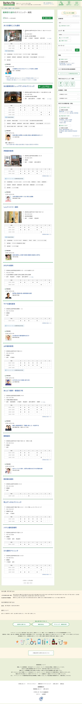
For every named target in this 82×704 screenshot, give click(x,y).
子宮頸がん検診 (62, 122)
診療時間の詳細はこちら (47, 175)
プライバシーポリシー (31, 683)
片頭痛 (60, 132)
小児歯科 (12, 605)
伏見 (21, 597)
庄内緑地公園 (30, 597)
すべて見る (49, 38)
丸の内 (42, 597)
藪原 (30, 595)
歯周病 (66, 131)
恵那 (57, 594)
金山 (19, 594)
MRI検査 (70, 119)
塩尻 (14, 594)
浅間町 (39, 597)
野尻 (78, 594)
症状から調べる (21, 624)
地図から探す (48, 18)
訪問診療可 (69, 64)
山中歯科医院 (8, 346)
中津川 (63, 594)
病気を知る (41, 624)
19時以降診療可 (62, 64)
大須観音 (45, 597)
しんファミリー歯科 (11, 207)
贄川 (39, 595)
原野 (25, 595)
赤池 (16, 597)
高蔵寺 (37, 594)
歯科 (14, 8)
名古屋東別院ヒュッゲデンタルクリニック (19, 86)
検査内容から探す (64, 116)
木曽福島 (22, 595)
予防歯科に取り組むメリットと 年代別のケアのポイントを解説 (22, 80)
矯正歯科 (8, 605)
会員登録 (44, 694)
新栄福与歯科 (8, 479)
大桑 (14, 595)
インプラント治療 (69, 111)
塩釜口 (59, 597)
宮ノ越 (28, 595)
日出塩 (41, 595)
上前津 (24, 597)
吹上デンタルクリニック (12, 502)
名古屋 (16, 594)
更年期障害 (61, 131)
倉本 (18, 595)
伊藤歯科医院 (8, 151)
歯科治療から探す (64, 107)
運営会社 (62, 683)
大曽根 (25, 594)
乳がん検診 (69, 121)
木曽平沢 (36, 595)
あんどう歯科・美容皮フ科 (13, 390)
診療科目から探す (64, 25)
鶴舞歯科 (7, 436)
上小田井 (18, 597)
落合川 (66, 594)
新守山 (28, 594)
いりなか (55, 597)
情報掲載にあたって (37, 689)
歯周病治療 (61, 111)
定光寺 (40, 594)
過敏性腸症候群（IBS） (68, 129)
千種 (23, 594)
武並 (55, 594)
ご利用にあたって (21, 683)
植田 (61, 597)
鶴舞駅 (10, 8)
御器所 (50, 597)
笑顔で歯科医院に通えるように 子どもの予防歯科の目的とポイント (23, 78)
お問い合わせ (55, 683)
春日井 (33, 594)
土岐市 (49, 594)
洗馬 (44, 595)
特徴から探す (63, 59)
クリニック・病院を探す (60, 624)
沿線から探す (63, 40)
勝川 (30, 594)
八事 (26, 597)
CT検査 (66, 119)
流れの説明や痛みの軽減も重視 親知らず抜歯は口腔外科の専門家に (23, 144)
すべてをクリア (76, 16)
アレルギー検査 (62, 121)
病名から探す (63, 125)
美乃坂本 (60, 594)
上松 (20, 595)
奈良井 (33, 595)
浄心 (36, 597)
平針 (64, 597)
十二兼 (76, 594)
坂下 (69, 594)
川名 (53, 597)
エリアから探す (64, 37)
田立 (71, 594)
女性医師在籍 (62, 63)
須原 (16, 595)
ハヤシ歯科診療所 (10, 527)
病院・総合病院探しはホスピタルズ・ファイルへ (49, 3)
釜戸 (53, 594)
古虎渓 (43, 594)
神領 (35, 594)
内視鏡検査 (61, 119)
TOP (2, 8)
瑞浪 (51, 594)
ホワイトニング (62, 113)
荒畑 (48, 597)
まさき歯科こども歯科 (12, 25)
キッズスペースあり (70, 63)
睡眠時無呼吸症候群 (72, 131)
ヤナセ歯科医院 (9, 304)
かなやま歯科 (8, 265)
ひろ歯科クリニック (11, 551)
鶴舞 (21, 594)
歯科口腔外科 (17, 605)
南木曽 (73, 594)
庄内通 (34, 597)
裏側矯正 (76, 113)
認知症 (60, 129)
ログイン (38, 694)
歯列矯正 (72, 113)
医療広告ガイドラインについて (44, 683)
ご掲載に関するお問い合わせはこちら (41, 653)
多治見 (46, 594)
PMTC (68, 113)
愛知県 (6, 8)
